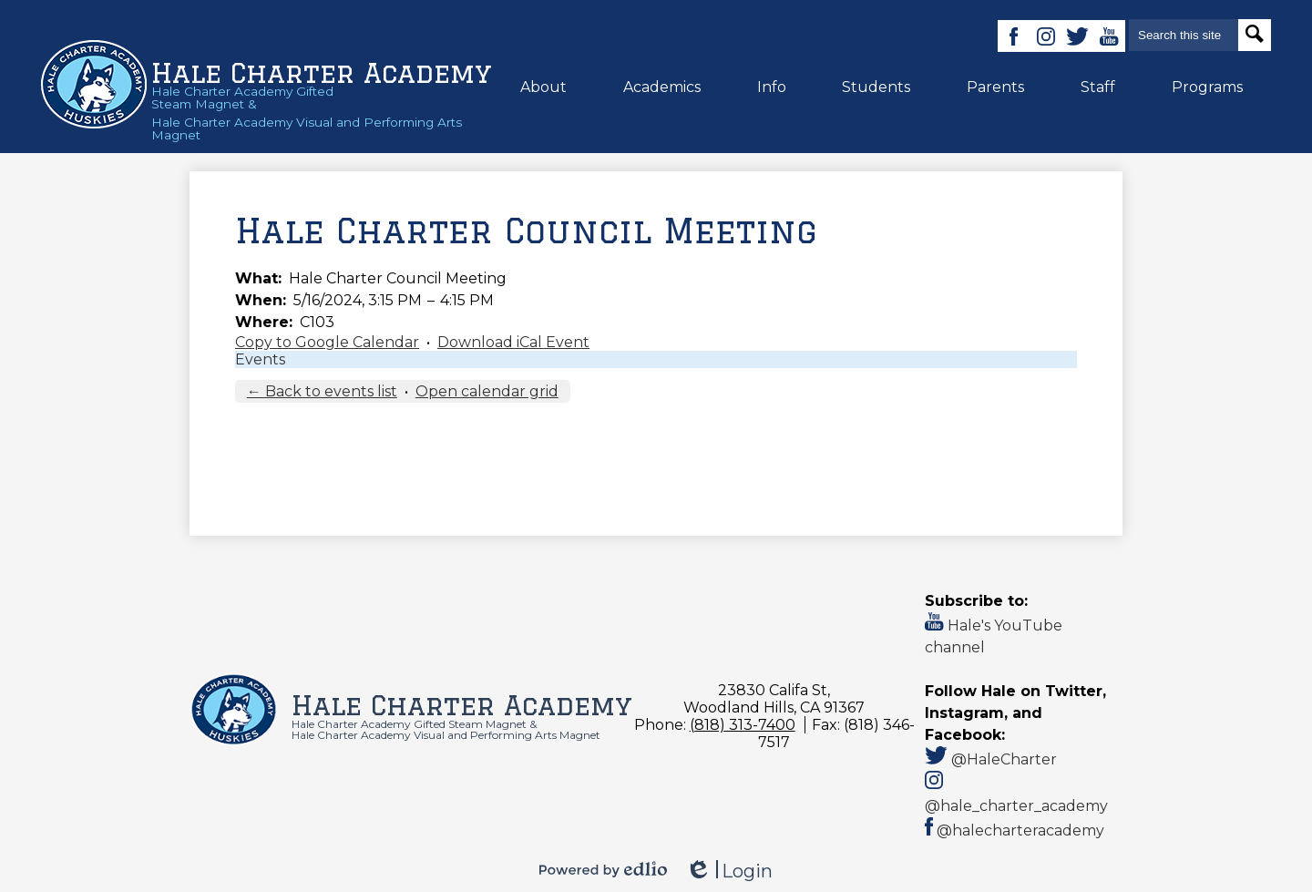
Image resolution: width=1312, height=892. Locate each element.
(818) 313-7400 (742, 724)
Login (729, 871)
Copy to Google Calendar (327, 342)
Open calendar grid (487, 391)
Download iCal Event (513, 342)
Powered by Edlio (603, 869)
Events (260, 359)
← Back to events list (322, 391)
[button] (543, 86)
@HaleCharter (991, 759)
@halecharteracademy (1014, 830)
